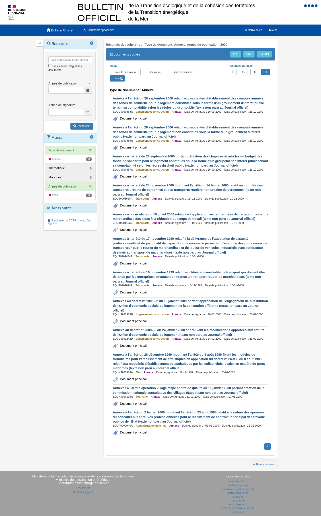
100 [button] (265, 72)
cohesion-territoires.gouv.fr (238, 508)
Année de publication (63, 186)
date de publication (125, 72)
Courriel (264, 54)
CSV (249, 54)
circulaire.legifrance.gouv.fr (238, 489)
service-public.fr (237, 481)
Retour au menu (264, 464)
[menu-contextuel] (49, 65)
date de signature (183, 72)
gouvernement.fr (238, 493)
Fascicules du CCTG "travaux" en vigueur (69, 222)
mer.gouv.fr (238, 512)
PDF (236, 54)
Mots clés (55, 177)
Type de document (61, 150)
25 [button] (243, 72)
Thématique (56, 168)
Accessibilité (83, 488)
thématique (155, 72)
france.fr (238, 496)
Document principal (133, 118)
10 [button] (233, 72)
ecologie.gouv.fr (238, 504)
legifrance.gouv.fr (238, 485)
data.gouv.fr (238, 500)
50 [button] (254, 72)
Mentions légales (83, 492)
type (117, 78)
